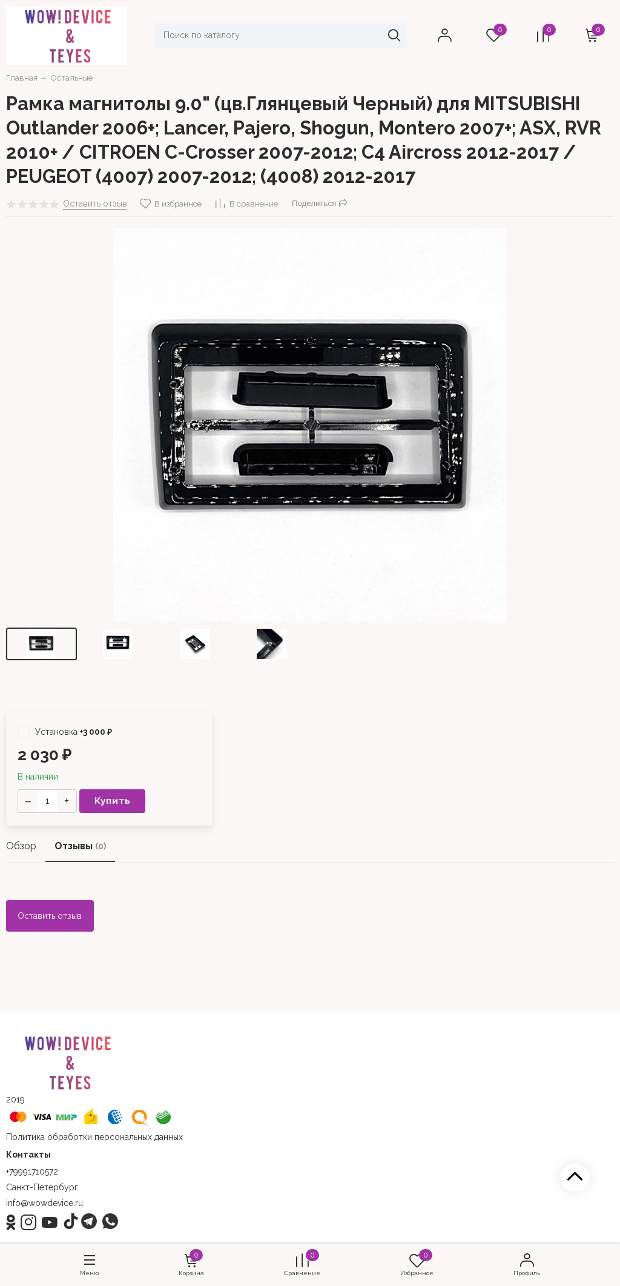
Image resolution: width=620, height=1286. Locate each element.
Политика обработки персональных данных (94, 1137)
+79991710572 (32, 1171)
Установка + (65, 731)
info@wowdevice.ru (44, 1203)
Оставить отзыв (50, 916)
